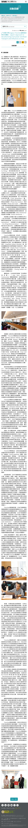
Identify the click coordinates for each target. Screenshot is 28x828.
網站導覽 (3, 808)
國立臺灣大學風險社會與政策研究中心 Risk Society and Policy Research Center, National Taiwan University (12, 816)
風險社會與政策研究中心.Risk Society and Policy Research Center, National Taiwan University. (13, 825)
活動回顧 (14, 15)
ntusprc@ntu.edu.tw (8, 823)
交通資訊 (8, 808)
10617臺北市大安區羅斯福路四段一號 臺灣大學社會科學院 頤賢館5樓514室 (13, 819)
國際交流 (8, 15)
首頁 (4, 15)
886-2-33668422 (7, 821)
